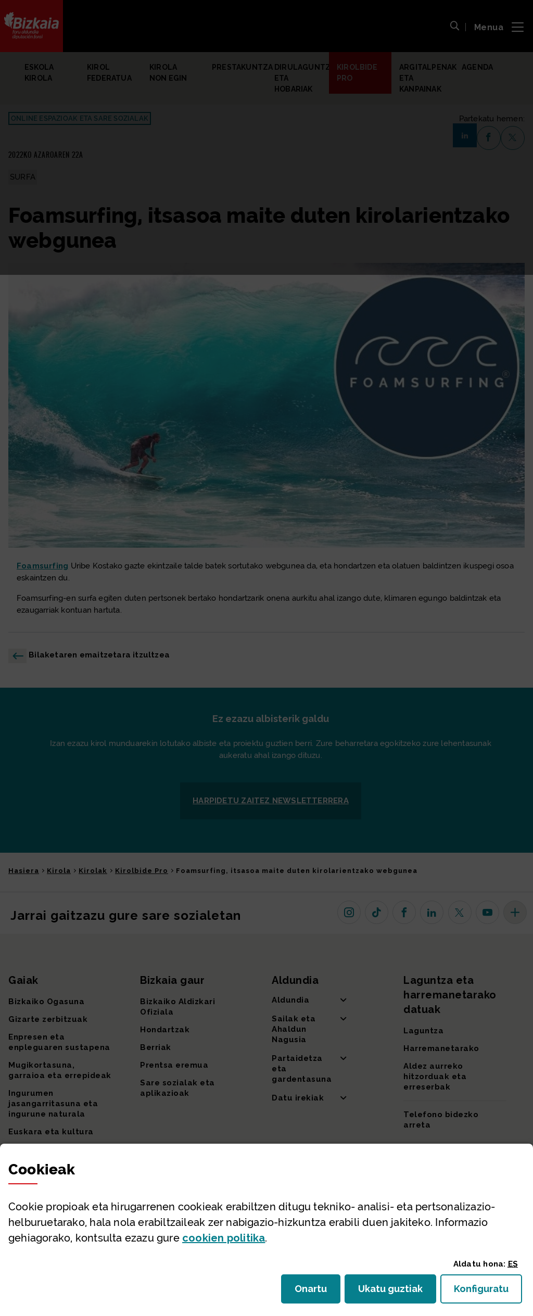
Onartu (317, 1291)
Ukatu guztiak (393, 1291)
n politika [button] (223, 1238)
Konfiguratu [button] (488, 1291)
